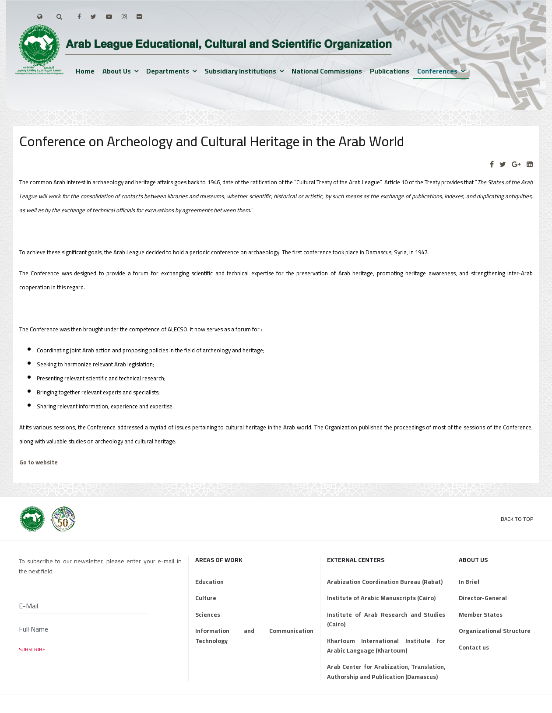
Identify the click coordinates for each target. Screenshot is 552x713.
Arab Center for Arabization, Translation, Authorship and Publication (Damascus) (386, 671)
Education (209, 582)
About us (116, 70)
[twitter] (93, 16)
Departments (167, 70)
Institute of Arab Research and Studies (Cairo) (386, 619)
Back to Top (517, 519)
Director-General (483, 598)
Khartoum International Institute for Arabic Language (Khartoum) (386, 646)
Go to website (38, 462)
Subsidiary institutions (240, 70)
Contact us (474, 647)
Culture (205, 598)
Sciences (207, 614)
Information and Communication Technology (254, 636)
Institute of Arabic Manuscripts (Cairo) (381, 598)
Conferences (437, 70)
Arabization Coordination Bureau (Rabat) (385, 582)
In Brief (469, 582)
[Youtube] (109, 16)
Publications (389, 70)
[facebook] (79, 16)
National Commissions (327, 70)
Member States (481, 614)
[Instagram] (124, 16)
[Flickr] (139, 16)
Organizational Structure (495, 631)
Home (85, 70)
